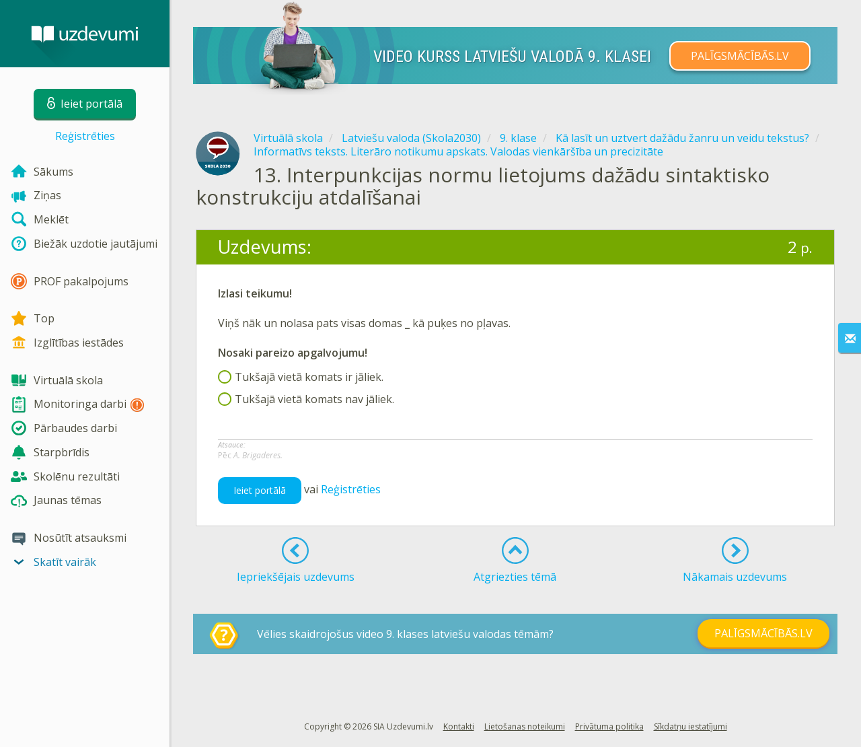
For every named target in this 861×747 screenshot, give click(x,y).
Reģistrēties (85, 136)
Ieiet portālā (259, 490)
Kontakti (458, 726)
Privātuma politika (609, 726)
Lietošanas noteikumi (524, 726)
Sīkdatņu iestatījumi (690, 726)
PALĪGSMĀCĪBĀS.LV (740, 55)
